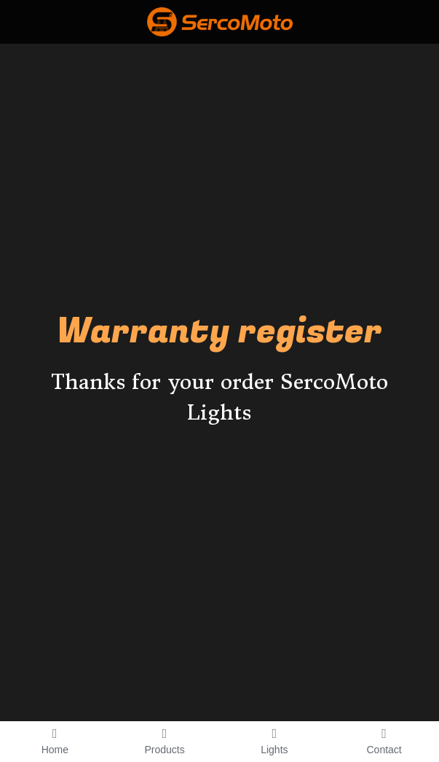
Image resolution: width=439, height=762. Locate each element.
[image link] (220, 21)
